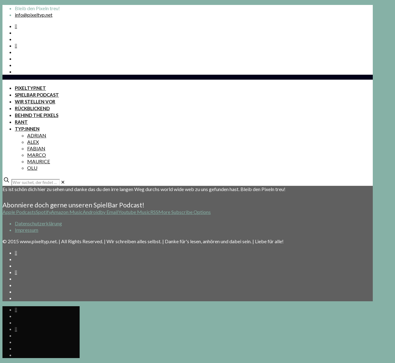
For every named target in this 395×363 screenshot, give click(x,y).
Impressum (26, 230)
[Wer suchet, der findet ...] (35, 182)
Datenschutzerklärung (38, 223)
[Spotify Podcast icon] (16, 26)
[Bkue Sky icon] (16, 45)
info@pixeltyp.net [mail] (33, 15)
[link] (63, 182)
